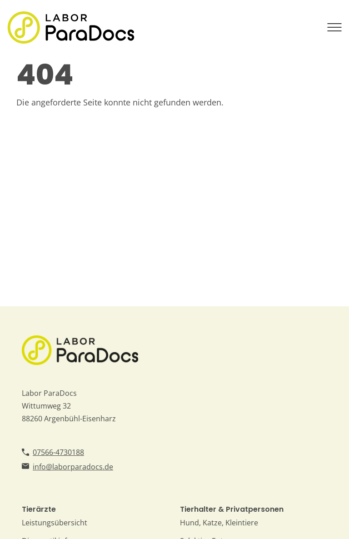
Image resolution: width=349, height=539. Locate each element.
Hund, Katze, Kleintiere (219, 523)
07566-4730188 (58, 452)
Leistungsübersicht (54, 523)
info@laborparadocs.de (73, 467)
